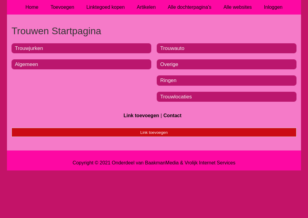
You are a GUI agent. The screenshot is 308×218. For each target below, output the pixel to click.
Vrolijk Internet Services (210, 162)
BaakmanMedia (162, 162)
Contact (172, 115)
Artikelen (146, 7)
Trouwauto (172, 48)
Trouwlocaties (176, 97)
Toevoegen (62, 7)
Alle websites (237, 7)
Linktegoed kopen (105, 7)
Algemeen (26, 64)
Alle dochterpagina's (190, 7)
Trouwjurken (29, 48)
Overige (169, 64)
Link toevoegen (141, 115)
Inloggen (273, 7)
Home (31, 7)
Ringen (168, 80)
